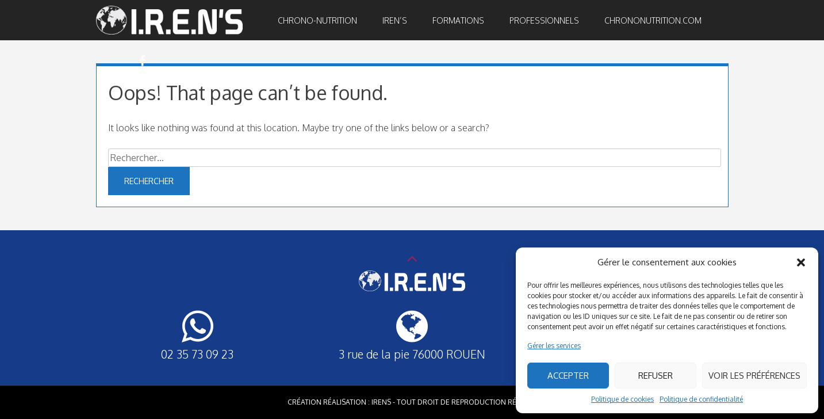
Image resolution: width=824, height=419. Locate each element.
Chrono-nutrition (317, 20)
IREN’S (394, 20)
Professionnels (544, 20)
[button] (801, 262)
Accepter (568, 375)
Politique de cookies (622, 399)
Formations (458, 20)
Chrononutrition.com (653, 20)
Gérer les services (554, 345)
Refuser (655, 375)
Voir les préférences (754, 375)
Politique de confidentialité (701, 399)
